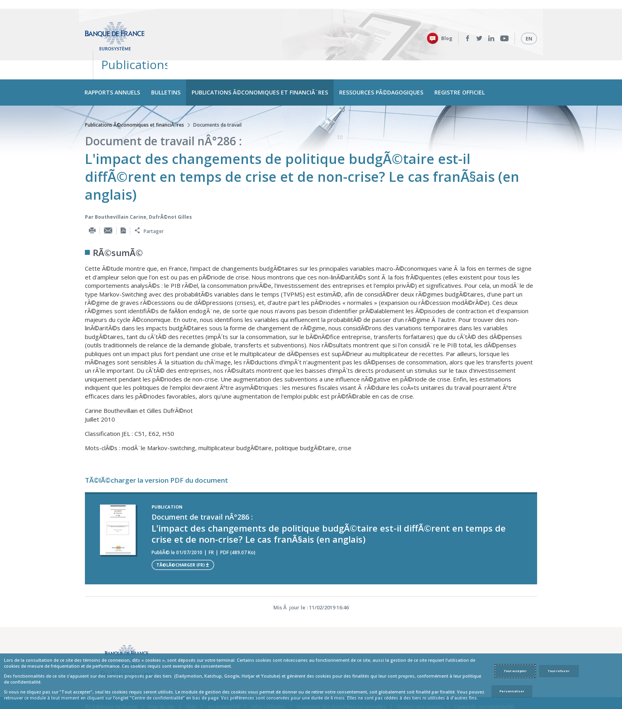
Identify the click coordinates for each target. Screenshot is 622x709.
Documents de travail (217, 97)
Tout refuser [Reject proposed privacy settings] (559, 671)
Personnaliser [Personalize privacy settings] (511, 691)
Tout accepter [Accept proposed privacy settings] (515, 671)
